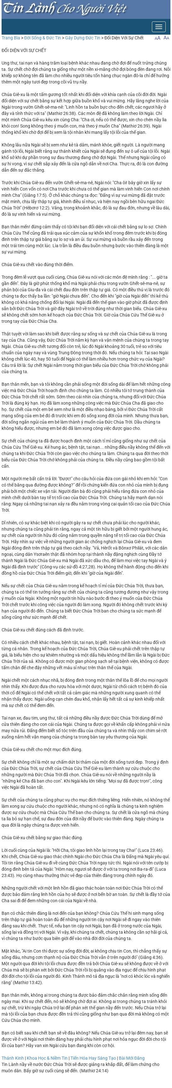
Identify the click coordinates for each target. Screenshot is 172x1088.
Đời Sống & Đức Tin (42, 37)
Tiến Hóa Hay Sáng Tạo (93, 1058)
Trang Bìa (11, 37)
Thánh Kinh (13, 1058)
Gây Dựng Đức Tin (82, 37)
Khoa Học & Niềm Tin (47, 1058)
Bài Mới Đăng (132, 1058)
